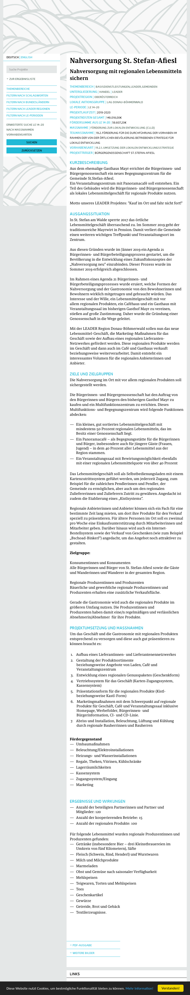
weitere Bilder (83, 953)
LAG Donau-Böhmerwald (125, 102)
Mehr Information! (139, 988)
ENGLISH (26, 57)
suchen (31, 142)
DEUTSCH (12, 57)
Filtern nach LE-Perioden (24, 115)
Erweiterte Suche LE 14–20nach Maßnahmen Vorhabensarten (25, 129)
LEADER (117, 92)
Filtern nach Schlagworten (27, 95)
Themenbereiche (18, 89)
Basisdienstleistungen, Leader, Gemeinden (126, 86)
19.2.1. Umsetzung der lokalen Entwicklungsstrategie (134, 147)
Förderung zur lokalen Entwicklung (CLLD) (122, 127)
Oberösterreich (106, 97)
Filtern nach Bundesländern (27, 102)
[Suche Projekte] (31, 69)
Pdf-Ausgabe (82, 945)
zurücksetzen (32, 150)
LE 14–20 (93, 107)
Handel (104, 92)
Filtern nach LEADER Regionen (28, 109)
